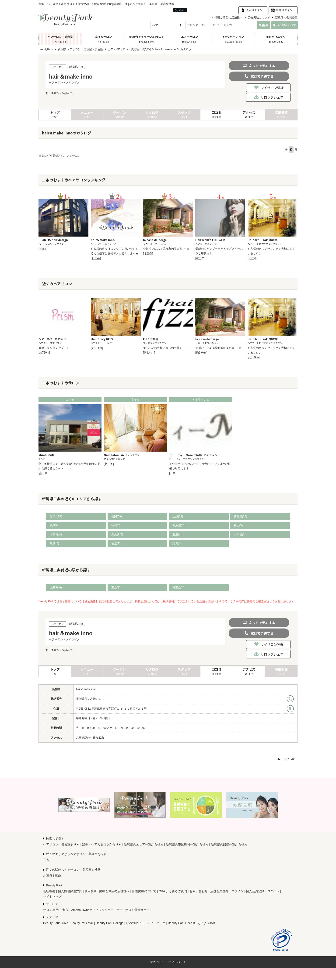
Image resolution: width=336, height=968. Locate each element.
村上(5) (238, 525)
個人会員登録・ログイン (262, 891)
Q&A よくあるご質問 (173, 891)
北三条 (47, 875)
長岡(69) (116, 516)
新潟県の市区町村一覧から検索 (187, 844)
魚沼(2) (54, 543)
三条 (46, 860)
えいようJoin (206, 923)
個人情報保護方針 (70, 891)
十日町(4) (56, 534)
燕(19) (54, 525)
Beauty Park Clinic (55, 923)
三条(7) (115, 587)
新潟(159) (56, 516)
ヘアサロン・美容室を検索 (61, 844)
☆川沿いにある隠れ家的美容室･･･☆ (166, 248)
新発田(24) (240, 516)
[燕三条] (43, 473)
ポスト (180, 10)
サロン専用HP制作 (56, 910)
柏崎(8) (115, 525)
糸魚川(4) (117, 534)
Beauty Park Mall (81, 923)
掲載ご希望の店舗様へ (228, 17)
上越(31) (177, 516)
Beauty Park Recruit (181, 923)
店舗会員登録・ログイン (227, 891)
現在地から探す (284, 25)
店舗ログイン (284, 10)
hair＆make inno (86, 689)
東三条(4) (178, 587)
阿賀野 (176, 543)
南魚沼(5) (178, 525)
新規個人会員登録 (286, 17)
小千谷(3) (240, 534)
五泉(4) (177, 534)
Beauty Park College (110, 923)
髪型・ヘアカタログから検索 (102, 844)
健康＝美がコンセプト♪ (53, 348)
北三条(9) (56, 587)
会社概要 (49, 891)
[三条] (42, 248)
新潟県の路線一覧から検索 (229, 844)
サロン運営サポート (139, 910)
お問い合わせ (198, 891)
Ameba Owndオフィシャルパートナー (97, 910)
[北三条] (96, 258)
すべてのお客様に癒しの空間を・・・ (167, 348)
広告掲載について (259, 17)
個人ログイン (254, 10)
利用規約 (90, 891)
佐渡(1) (115, 543)
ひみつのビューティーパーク (145, 923)
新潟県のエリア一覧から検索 (143, 844)
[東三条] (200, 258)
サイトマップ (52, 896)
